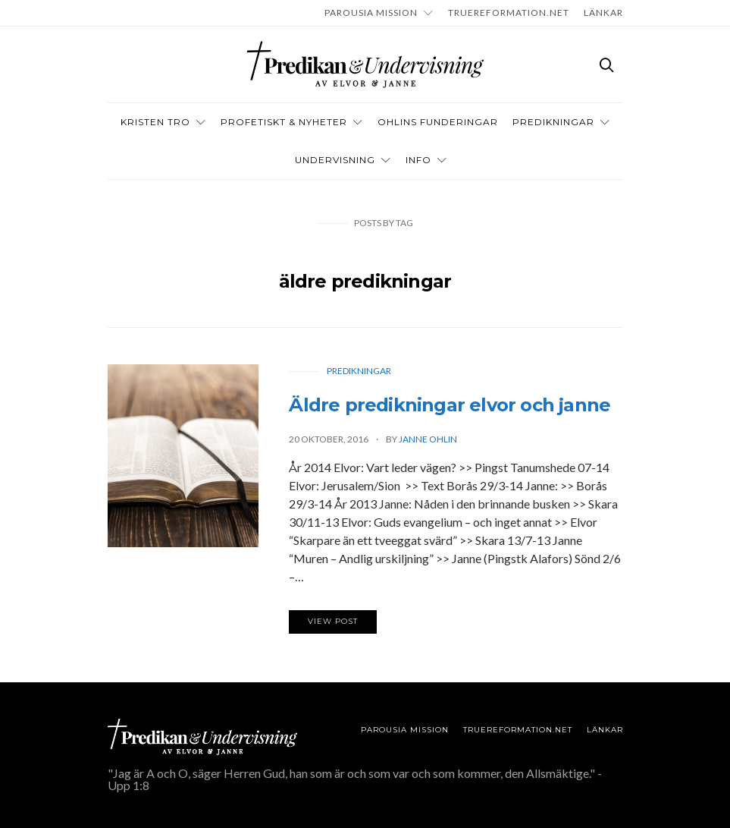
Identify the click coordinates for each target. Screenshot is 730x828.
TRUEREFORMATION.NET (508, 12)
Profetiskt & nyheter (284, 122)
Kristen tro (155, 122)
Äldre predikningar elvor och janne (449, 405)
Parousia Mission (371, 12)
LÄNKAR (603, 12)
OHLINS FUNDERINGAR (438, 122)
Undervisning (335, 159)
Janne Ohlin (428, 439)
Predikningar (553, 122)
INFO (418, 159)
